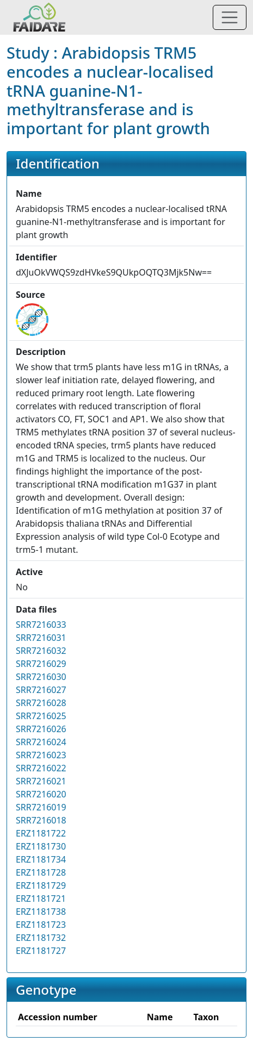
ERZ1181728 (41, 872)
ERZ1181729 (41, 885)
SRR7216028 (41, 703)
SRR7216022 (41, 768)
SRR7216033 (41, 625)
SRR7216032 (41, 651)
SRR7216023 (41, 755)
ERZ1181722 (41, 833)
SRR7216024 (41, 742)
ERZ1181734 (41, 859)
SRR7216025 (41, 716)
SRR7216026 (41, 729)
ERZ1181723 (41, 925)
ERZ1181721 (41, 898)
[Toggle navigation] (229, 17)
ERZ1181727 (41, 951)
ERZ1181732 (41, 938)
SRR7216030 (41, 677)
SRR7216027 (41, 690)
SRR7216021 (41, 781)
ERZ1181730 (41, 846)
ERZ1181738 (41, 912)
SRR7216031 (41, 638)
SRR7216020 (41, 794)
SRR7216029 (41, 664)
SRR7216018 (41, 820)
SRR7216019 (41, 807)
